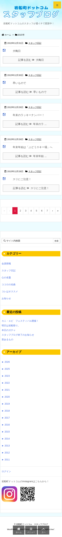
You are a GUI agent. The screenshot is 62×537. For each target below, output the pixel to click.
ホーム (8, 35)
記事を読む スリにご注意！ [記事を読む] (31, 188)
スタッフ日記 (34, 43)
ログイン (6, 471)
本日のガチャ (9, 330)
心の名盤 (6, 277)
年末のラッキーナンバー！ (28, 115)
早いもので (19, 83)
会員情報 (6, 263)
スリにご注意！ (22, 179)
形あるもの (7, 339)
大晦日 (17, 51)
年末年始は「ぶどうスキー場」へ (32, 147)
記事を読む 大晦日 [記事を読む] (31, 59)
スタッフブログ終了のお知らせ (18, 334)
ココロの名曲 (9, 284)
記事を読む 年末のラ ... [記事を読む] (31, 124)
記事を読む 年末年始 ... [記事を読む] (31, 156)
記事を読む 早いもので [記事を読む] (31, 92)
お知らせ (6, 298)
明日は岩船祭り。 (11, 325)
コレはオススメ (10, 291)
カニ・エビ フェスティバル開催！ (20, 321)
